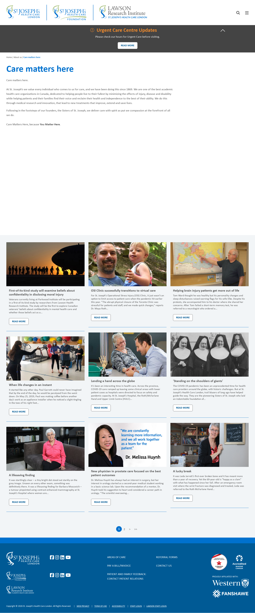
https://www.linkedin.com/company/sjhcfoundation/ (63, 575)
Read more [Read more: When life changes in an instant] (19, 412)
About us (18, 57)
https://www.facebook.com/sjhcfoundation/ (52, 575)
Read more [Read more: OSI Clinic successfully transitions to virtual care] (101, 317)
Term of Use (100, 606)
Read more (127, 45)
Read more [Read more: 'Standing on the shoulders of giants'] (183, 408)
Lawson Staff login (156, 606)
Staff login (136, 606)
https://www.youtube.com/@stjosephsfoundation (68, 575)
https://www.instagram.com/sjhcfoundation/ (57, 575)
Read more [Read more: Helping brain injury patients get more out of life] (183, 317)
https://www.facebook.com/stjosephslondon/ (52, 557)
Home (9, 57)
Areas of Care (116, 557)
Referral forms (166, 557)
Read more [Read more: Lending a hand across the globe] (101, 408)
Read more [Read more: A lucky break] (183, 498)
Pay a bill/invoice (119, 565)
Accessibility (118, 606)
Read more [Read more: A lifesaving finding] (19, 502)
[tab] (247, 13)
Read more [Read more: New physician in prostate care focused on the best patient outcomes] (101, 502)
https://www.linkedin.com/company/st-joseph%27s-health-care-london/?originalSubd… (63, 557)
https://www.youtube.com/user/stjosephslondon (68, 557)
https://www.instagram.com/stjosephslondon (57, 557)
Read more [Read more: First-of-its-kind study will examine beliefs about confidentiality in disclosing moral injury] (19, 321)
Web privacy (83, 606)
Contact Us (164, 565)
